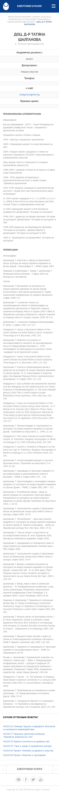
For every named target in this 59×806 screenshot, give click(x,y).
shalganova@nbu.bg (30, 94)
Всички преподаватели (31, 44)
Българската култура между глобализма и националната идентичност (29, 20)
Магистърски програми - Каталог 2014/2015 (29, 17)
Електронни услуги (29, 769)
